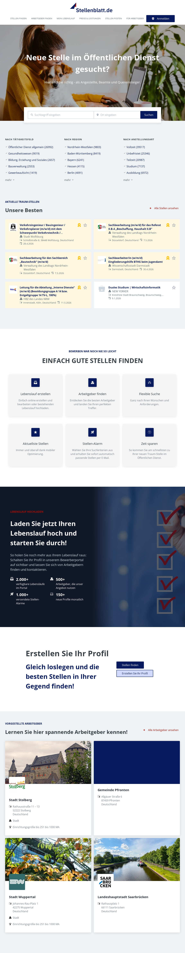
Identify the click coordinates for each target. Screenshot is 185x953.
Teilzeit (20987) (136, 160)
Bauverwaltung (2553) (21, 166)
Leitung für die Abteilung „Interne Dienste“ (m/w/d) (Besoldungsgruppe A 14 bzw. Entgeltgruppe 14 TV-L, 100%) (47, 291)
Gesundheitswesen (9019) (24, 153)
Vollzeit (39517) (136, 147)
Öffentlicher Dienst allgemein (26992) (30, 147)
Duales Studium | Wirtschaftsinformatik (134, 287)
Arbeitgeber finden (41, 18)
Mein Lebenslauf (66, 18)
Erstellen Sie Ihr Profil (135, 673)
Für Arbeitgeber (135, 18)
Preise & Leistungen (90, 18)
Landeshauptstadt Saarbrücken (123, 897)
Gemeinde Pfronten (113, 790)
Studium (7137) (136, 166)
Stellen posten (113, 18)
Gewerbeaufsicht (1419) (22, 173)
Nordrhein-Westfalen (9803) (84, 147)
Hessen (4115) (75, 166)
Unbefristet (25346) (138, 153)
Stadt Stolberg (20, 800)
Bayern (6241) (75, 160)
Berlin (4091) (75, 173)
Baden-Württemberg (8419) (84, 153)
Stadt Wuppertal (22, 897)
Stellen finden (18, 18)
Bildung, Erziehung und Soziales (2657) (31, 160)
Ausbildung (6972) (137, 173)
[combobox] (61, 115)
